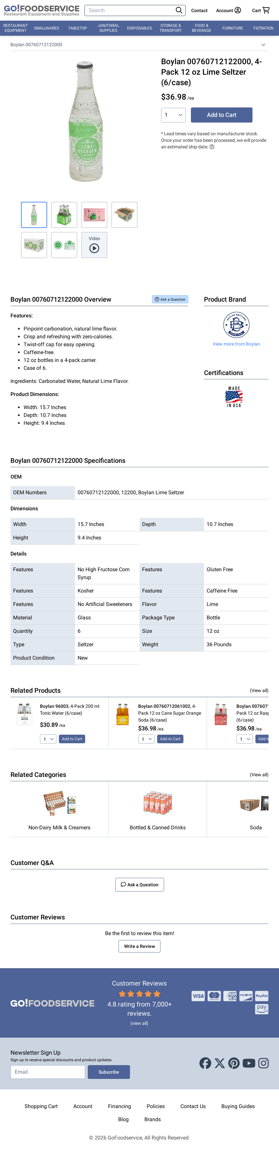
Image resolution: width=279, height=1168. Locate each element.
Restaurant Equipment (15, 28)
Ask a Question (170, 299)
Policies (156, 1106)
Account (82, 1106)
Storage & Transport (170, 28)
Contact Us (193, 1106)
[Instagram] (263, 1063)
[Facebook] (205, 1063)
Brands (152, 1119)
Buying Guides (238, 1106)
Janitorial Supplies (108, 28)
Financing (119, 1106)
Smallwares (46, 28)
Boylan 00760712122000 (36, 44)
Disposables (139, 28)
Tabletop (77, 28)
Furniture (232, 28)
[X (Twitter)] (220, 1063)
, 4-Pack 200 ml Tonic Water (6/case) (69, 710)
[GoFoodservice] (41, 10)
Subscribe (109, 1072)
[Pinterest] (234, 1063)
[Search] (129, 10)
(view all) (139, 1023)
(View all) (259, 690)
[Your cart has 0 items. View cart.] (261, 10)
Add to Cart (221, 114)
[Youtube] (249, 1063)
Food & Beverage (201, 28)
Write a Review (139, 946)
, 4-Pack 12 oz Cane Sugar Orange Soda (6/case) (169, 713)
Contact (199, 10)
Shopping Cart (41, 1106)
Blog (123, 1119)
